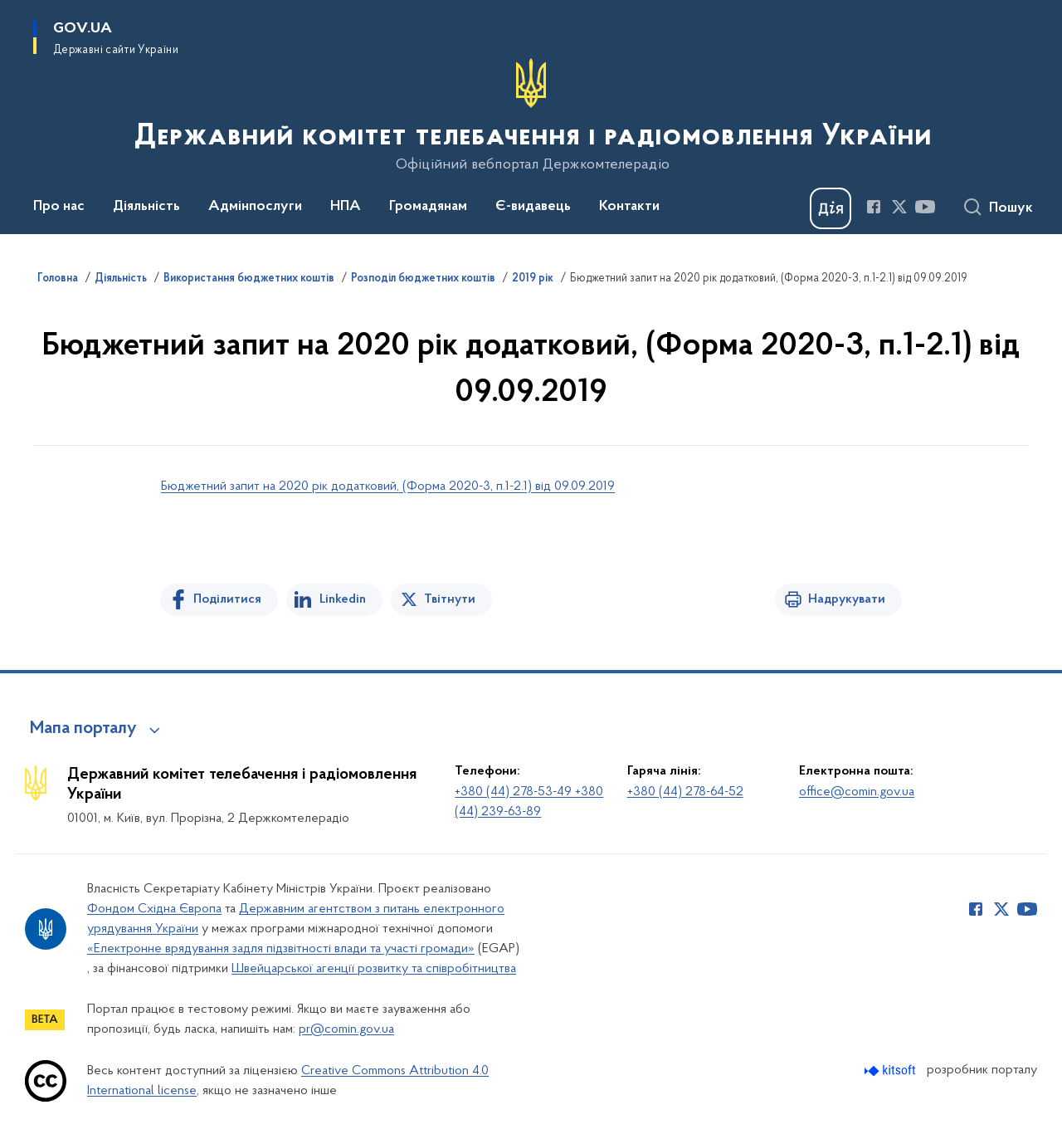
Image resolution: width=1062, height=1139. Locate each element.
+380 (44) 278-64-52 (685, 792)
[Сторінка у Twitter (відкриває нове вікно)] (899, 207)
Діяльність (121, 279)
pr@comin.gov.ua (346, 1029)
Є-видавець (533, 206)
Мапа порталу (83, 729)
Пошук (1011, 208)
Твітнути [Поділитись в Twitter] (449, 599)
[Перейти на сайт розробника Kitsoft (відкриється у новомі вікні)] (891, 1070)
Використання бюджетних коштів (248, 279)
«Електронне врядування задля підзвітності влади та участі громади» (281, 949)
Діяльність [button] (146, 206)
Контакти (629, 206)
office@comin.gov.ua (856, 792)
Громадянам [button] (428, 206)
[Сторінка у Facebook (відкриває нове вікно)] (874, 207)
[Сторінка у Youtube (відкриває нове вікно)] (925, 207)
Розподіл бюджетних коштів (423, 279)
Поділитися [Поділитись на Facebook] (227, 599)
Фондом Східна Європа (154, 909)
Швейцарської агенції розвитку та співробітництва (373, 968)
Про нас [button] (59, 206)
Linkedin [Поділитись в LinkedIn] (342, 599)
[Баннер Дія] (830, 208)
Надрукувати (846, 599)
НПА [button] (345, 206)
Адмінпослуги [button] (255, 206)
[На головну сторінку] (531, 115)
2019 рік (532, 279)
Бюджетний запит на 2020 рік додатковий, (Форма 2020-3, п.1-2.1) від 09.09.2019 (388, 486)
